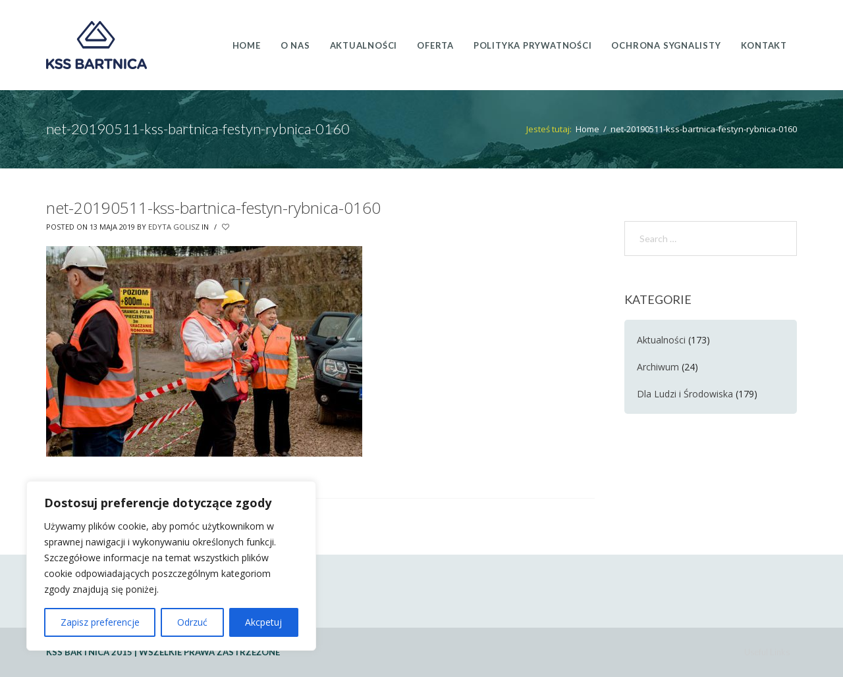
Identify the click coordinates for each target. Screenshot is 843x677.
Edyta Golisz (174, 227)
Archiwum (658, 367)
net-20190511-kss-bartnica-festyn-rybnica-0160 (213, 207)
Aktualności (661, 340)
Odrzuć (192, 622)
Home (587, 129)
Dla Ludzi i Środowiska (685, 394)
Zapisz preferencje (100, 622)
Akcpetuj (263, 622)
